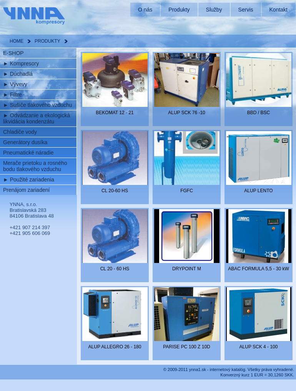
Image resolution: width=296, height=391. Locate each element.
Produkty (179, 10)
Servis (245, 10)
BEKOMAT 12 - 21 (114, 112)
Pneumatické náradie (28, 153)
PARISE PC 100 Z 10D (186, 346)
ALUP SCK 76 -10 (186, 112)
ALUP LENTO (258, 190)
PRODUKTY (47, 41)
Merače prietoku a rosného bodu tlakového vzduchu (35, 166)
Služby (214, 10)
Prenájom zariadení (26, 190)
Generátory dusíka (25, 142)
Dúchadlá (18, 74)
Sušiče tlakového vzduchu (37, 105)
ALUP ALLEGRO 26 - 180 (114, 346)
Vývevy (15, 84)
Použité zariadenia (28, 179)
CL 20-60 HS (114, 190)
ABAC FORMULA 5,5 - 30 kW (258, 268)
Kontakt (278, 10)
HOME (16, 41)
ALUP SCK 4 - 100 (258, 346)
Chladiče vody (20, 132)
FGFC (186, 190)
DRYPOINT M (186, 268)
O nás (145, 10)
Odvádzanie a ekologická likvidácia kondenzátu (36, 118)
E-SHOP (13, 53)
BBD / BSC (258, 112)
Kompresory (21, 63)
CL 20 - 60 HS (115, 268)
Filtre (12, 95)
